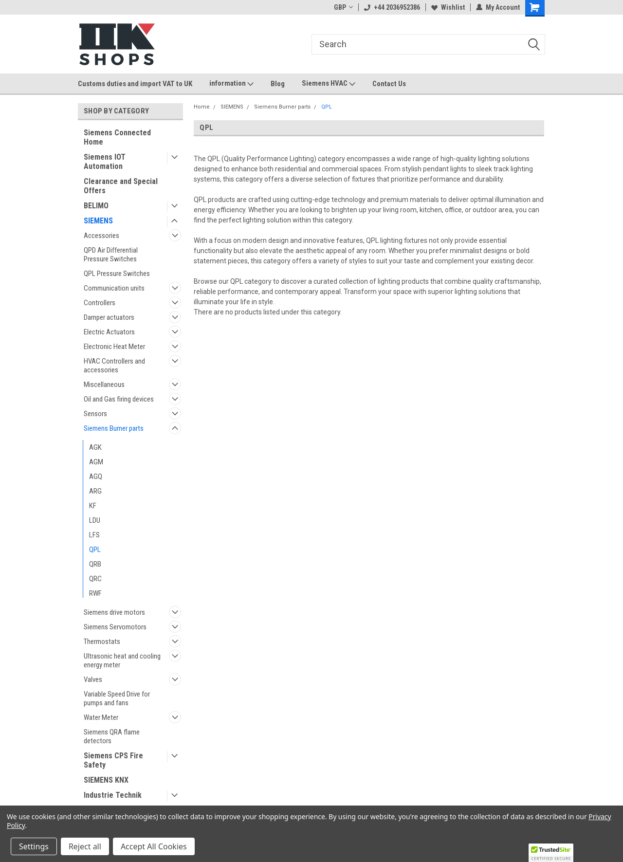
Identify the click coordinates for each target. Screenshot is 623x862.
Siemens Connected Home (117, 137)
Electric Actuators (109, 332)
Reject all (85, 846)
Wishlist (448, 7)
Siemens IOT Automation (105, 161)
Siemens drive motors (114, 612)
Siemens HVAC (328, 84)
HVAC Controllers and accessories (114, 365)
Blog (278, 83)
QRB (95, 564)
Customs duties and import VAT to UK (135, 83)
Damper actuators (109, 317)
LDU (94, 520)
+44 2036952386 (392, 7)
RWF (95, 593)
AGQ (95, 476)
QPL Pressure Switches (117, 273)
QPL (95, 549)
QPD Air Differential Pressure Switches (111, 254)
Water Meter (101, 717)
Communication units (114, 288)
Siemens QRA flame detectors (112, 736)
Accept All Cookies (154, 846)
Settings (34, 846)
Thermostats (102, 641)
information (231, 84)
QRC (95, 578)
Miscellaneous (104, 384)
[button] (551, 853)
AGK (95, 447)
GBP (343, 7)
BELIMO (96, 205)
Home (202, 107)
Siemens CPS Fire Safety (113, 760)
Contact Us (389, 83)
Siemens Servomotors (115, 627)
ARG (95, 491)
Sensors (95, 413)
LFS (94, 535)
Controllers (99, 302)
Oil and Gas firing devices (119, 399)
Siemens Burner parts (114, 428)
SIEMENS (98, 220)
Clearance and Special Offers (121, 186)
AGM (96, 462)
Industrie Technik (113, 795)
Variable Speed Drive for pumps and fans (117, 698)
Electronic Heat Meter (114, 346)
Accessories (101, 235)
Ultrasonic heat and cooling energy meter (122, 660)
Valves (93, 679)
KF (92, 505)
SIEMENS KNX (106, 780)
